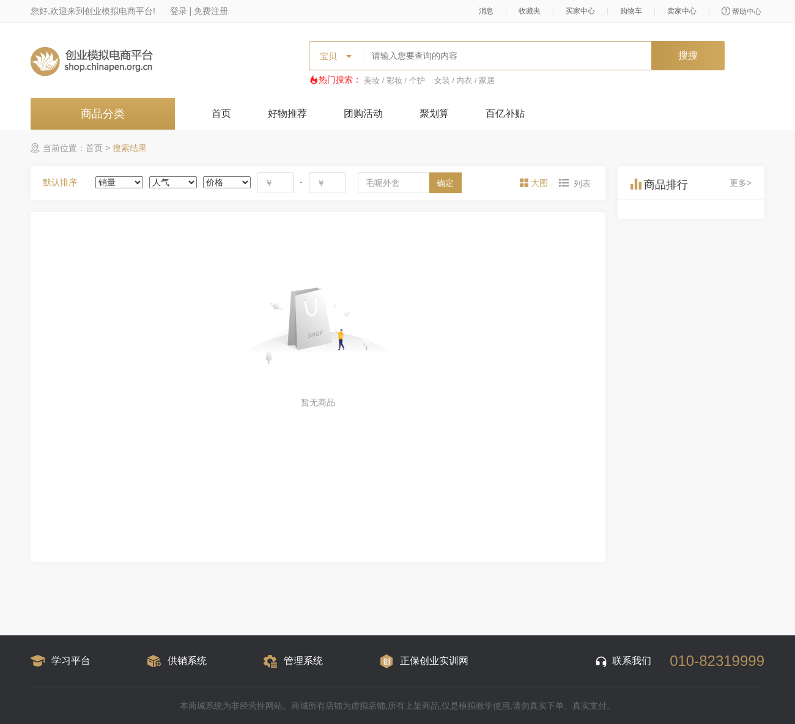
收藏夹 (530, 11)
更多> (741, 183)
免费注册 (211, 11)
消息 (486, 11)
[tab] (535, 182)
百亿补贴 (505, 113)
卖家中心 (682, 11)
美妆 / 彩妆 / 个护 (394, 80)
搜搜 (688, 55)
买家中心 (580, 11)
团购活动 (363, 113)
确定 (445, 183)
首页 (221, 113)
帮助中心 (741, 11)
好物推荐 (287, 113)
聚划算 (434, 113)
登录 (178, 11)
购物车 (631, 11)
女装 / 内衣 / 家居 (464, 80)
